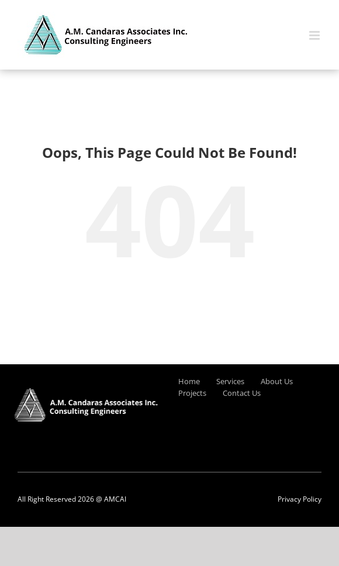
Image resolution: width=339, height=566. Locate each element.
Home (189, 381)
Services (230, 381)
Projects (192, 393)
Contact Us (242, 393)
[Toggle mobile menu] (315, 35)
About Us (277, 381)
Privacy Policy (299, 499)
